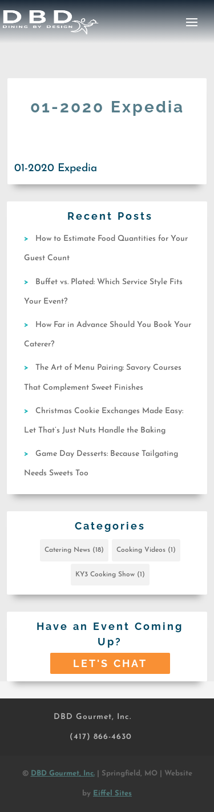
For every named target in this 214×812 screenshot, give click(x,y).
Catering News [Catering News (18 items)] (74, 550)
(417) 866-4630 (101, 737)
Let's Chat (110, 663)
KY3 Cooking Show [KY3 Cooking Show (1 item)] (110, 574)
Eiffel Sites (112, 793)
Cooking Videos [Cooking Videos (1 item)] (146, 550)
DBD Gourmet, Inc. (92, 717)
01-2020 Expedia (55, 168)
